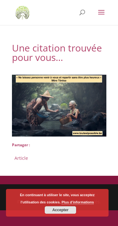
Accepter (60, 210)
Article (21, 157)
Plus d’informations (78, 202)
